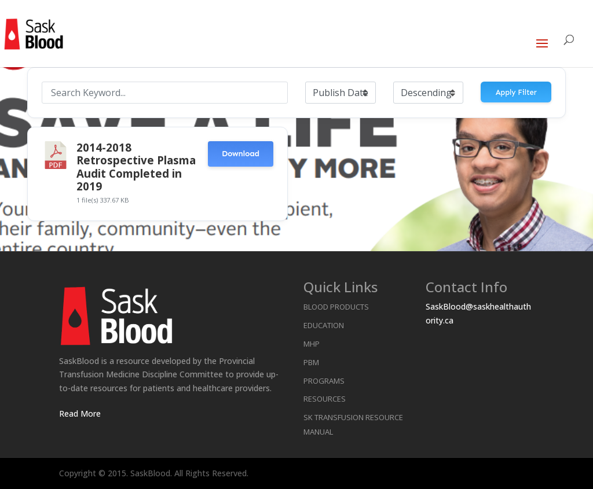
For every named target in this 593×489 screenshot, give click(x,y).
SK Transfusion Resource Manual (353, 424)
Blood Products (336, 307)
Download (240, 154)
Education (323, 325)
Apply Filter (516, 92)
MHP (311, 344)
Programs (324, 381)
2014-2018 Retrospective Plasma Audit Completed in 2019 (136, 166)
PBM (311, 362)
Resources (324, 399)
